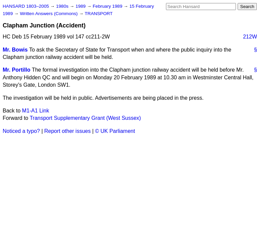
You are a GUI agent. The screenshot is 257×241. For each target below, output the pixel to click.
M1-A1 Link (35, 110)
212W (250, 36)
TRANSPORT (99, 13)
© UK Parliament (115, 131)
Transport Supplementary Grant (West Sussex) (85, 118)
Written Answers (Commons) (49, 13)
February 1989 (108, 6)
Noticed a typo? (21, 131)
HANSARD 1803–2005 (26, 6)
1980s (63, 6)
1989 (81, 6)
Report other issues (67, 131)
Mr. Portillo (16, 70)
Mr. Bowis (15, 50)
